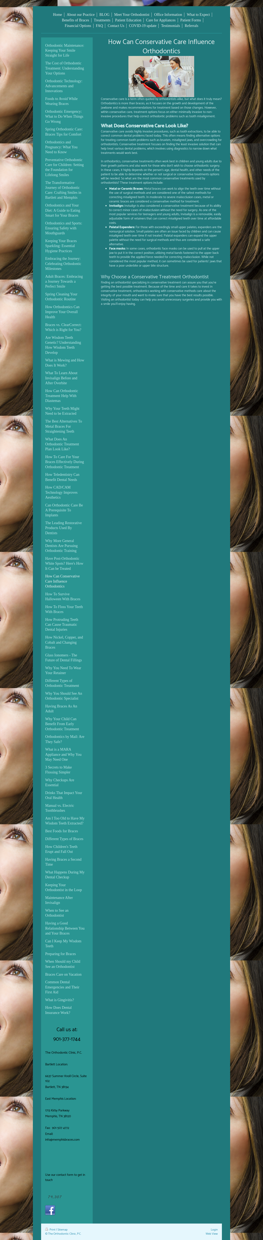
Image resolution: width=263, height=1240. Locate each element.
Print (50, 1229)
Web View (212, 1233)
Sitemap (63, 1229)
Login (214, 1229)
